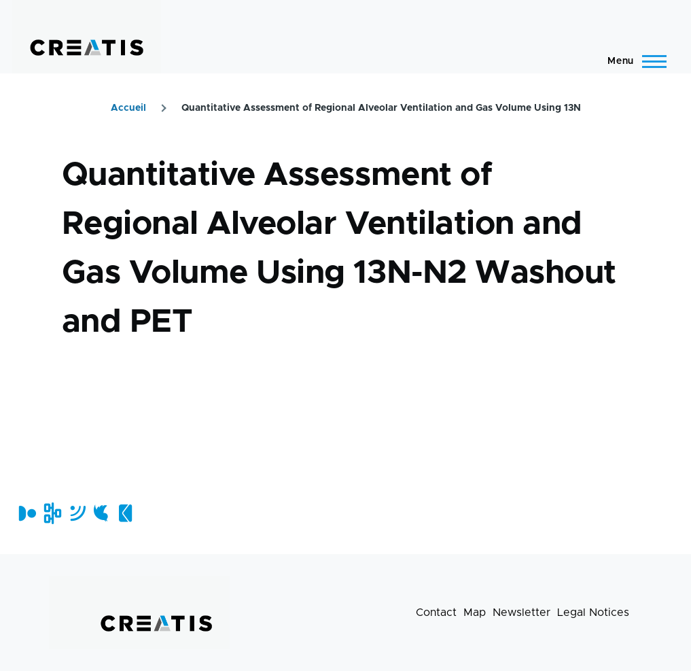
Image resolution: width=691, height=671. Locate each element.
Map (474, 612)
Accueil (128, 108)
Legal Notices (593, 612)
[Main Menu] (633, 61)
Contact (436, 612)
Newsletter (521, 612)
